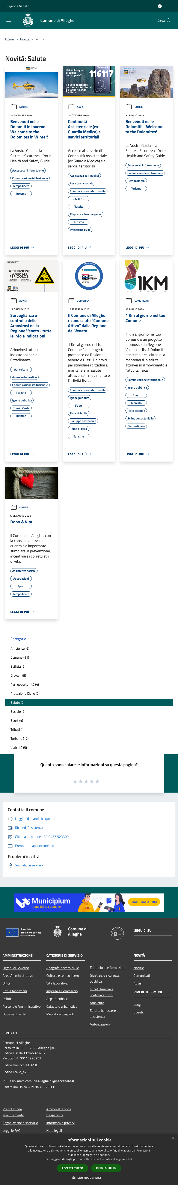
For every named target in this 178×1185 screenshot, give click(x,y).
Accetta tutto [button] (72, 1168)
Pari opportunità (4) (25, 684)
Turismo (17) (20, 738)
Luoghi (138, 1004)
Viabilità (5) (19, 747)
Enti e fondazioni (15, 991)
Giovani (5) (18, 675)
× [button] (173, 1138)
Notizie (19, 107)
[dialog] (89, 1159)
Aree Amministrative (18, 975)
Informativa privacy (60, 1122)
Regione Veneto (17, 6)
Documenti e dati (15, 1014)
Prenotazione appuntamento (13, 1112)
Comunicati (79, 301)
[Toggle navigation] (8, 20)
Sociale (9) (18, 711)
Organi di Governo (16, 967)
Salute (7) (17, 702)
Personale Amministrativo (22, 1006)
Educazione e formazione (108, 967)
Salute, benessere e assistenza (104, 1013)
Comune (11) (20, 657)
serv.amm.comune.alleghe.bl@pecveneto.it (42, 1080)
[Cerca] (169, 20)
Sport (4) (17, 720)
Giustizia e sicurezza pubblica (104, 978)
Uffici (6, 983)
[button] (89, 1178)
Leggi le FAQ (12, 1130)
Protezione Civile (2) (25, 693)
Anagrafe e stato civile (62, 967)
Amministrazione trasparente (58, 1112)
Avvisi (76, 107)
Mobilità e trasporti (60, 1014)
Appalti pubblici (57, 998)
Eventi (138, 1012)
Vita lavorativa (57, 983)
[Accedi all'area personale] (160, 6)
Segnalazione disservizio (20, 1122)
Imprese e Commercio (62, 991)
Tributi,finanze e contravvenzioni (101, 992)
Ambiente (97, 1002)
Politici (7, 998)
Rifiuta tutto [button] (106, 1168)
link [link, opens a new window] (130, 1159)
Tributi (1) (17, 729)
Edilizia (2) (18, 666)
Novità (25, 39)
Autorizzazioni (100, 1024)
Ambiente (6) (20, 648)
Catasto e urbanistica (61, 1006)
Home (9, 39)
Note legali (54, 1130)
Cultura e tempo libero (62, 975)
